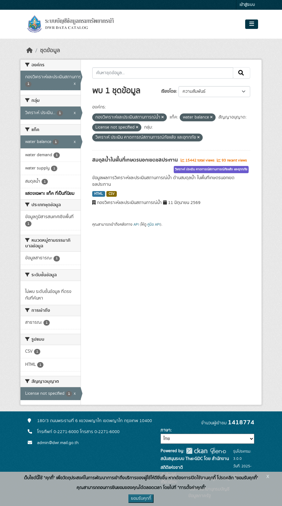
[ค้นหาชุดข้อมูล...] (163, 73)
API (136, 224)
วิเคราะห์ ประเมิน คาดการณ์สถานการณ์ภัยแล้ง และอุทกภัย (211, 169)
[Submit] (241, 73)
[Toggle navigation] (251, 24)
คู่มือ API (153, 224)
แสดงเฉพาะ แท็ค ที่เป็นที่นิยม (49, 193)
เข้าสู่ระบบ (247, 5)
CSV (112, 193)
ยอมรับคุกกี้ (141, 498)
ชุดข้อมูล (50, 51)
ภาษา (166, 430)
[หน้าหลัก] (29, 51)
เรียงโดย (168, 91)
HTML (98, 193)
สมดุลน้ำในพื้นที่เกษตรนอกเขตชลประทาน (135, 160)
